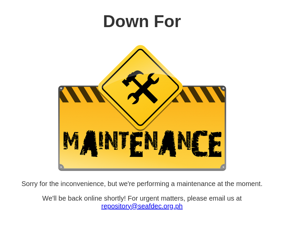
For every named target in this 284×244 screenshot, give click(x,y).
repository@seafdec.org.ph (141, 206)
